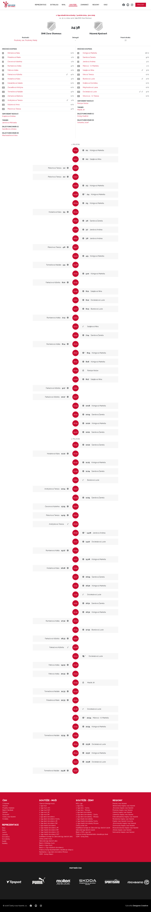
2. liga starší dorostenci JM (48, 821)
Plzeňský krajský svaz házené (123, 810)
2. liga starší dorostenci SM (48, 823)
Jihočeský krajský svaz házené (123, 808)
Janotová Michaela (9, 123)
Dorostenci (6, 837)
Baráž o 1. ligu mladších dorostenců (51, 847)
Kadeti (4, 841)
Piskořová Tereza (14, 109)
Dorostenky (6, 839)
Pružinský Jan (19, 40)
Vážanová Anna (13, 105)
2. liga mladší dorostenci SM (48, 830)
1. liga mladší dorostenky (84, 819)
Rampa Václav (83, 103)
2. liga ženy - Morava (83, 810)
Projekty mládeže (8, 808)
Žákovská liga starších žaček (85, 830)
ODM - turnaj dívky (82, 836)
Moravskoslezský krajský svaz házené (125, 828)
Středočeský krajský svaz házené (124, 806)
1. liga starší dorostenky (84, 812)
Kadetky (5, 843)
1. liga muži (43, 806)
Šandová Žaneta (89, 57)
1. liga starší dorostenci (47, 817)
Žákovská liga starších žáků (48, 841)
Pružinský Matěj (31, 40)
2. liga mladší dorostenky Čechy (87, 821)
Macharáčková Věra (9, 135)
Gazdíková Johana (9, 129)
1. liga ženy (79, 806)
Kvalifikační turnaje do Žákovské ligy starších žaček (93, 828)
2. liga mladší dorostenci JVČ (49, 832)
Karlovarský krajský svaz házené (123, 832)
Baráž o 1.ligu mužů (45, 845)
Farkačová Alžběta (15, 74)
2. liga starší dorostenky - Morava (87, 817)
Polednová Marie (14, 57)
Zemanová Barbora (15, 96)
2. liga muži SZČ (44, 810)
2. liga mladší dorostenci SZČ (49, 834)
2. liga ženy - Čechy (82, 808)
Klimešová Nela (14, 53)
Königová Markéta (90, 53)
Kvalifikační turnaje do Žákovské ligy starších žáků (56, 836)
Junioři (4, 832)
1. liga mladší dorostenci (47, 825)
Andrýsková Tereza (15, 100)
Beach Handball (8, 810)
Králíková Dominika (90, 83)
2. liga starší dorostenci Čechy (49, 819)
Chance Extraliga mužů (47, 803)
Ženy (4, 830)
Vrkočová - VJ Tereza (91, 96)
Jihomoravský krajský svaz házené (124, 823)
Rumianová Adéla (14, 66)
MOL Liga (79, 803)
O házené (6, 803)
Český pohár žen (81, 825)
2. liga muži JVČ (44, 808)
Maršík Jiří (81, 110)
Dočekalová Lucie (90, 92)
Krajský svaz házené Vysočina (123, 821)
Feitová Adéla (13, 70)
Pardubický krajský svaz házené (123, 819)
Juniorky (5, 834)
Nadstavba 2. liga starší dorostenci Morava (53, 852)
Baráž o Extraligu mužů (47, 843)
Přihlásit (140, 5)
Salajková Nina (88, 70)
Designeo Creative (140, 906)
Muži (3, 828)
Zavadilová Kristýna (15, 87)
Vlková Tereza (88, 74)
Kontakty (5, 819)
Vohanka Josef (83, 122)
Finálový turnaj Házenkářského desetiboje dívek (92, 834)
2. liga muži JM (44, 812)
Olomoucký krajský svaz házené (124, 825)
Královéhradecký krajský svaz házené (125, 817)
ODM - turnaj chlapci (46, 854)
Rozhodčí (6, 814)
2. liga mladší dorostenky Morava (87, 823)
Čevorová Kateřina (15, 62)
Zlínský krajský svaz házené (122, 830)
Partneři (5, 812)
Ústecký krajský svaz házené (122, 812)
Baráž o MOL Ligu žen (83, 832)
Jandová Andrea (89, 62)
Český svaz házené (9, 817)
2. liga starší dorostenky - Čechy (87, 814)
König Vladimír (82, 116)
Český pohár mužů (45, 839)
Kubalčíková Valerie (15, 83)
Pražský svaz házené (120, 803)
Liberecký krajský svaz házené (123, 814)
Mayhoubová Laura (90, 87)
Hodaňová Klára (14, 79)
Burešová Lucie (89, 79)
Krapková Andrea (9, 116)
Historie (5, 806)
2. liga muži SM (44, 814)
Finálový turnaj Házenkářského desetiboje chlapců (56, 850)
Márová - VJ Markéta (91, 66)
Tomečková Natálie (15, 92)
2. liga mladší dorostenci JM (48, 828)
